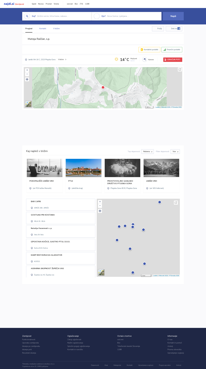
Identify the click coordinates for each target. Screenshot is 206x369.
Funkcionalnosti (28, 339)
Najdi (173, 16)
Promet (49, 4)
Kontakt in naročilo (75, 349)
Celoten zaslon (180, 69)
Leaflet (157, 107)
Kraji (106, 365)
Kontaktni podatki (151, 49)
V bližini (56, 28)
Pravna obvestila (174, 349)
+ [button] (27, 70)
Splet (34, 4)
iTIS (81, 4)
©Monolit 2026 (165, 107)
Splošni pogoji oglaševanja (78, 346)
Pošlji (159, 28)
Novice (41, 4)
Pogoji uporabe (165, 365)
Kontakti (42, 28)
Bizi (76, 4)
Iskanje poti (27, 349)
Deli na (175, 28)
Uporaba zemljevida (30, 343)
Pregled (28, 28)
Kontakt (129, 365)
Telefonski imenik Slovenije (128, 346)
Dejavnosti (95, 365)
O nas (170, 339)
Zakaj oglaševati (74, 339)
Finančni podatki (173, 49)
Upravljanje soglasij (176, 353)
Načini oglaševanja (75, 343)
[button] (27, 79)
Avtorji (170, 346)
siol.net (70, 4)
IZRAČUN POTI (173, 59)
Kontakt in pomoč (175, 343)
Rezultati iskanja (29, 353)
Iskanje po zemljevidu (31, 346)
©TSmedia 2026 (176, 107)
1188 (87, 4)
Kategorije (117, 365)
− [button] (27, 74)
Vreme (56, 4)
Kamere (151, 60)
